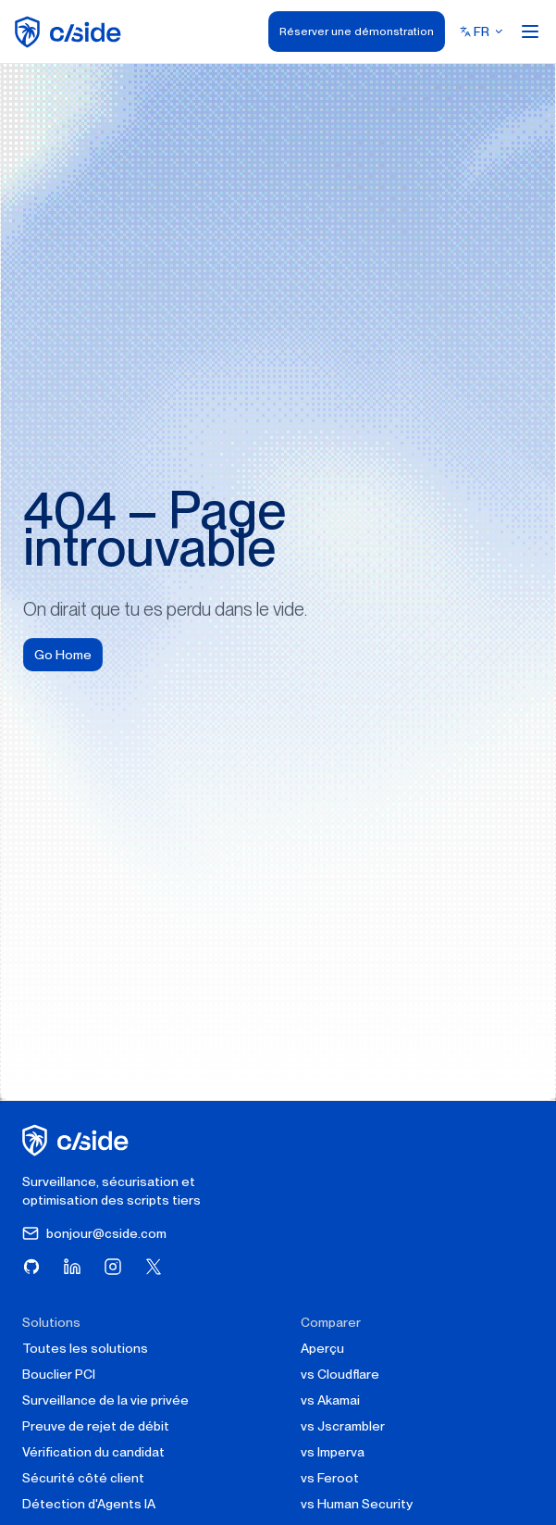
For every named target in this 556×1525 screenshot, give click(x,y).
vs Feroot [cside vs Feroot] (330, 1477)
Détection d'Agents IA (88, 1503)
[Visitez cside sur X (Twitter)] (153, 1266)
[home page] (71, 32)
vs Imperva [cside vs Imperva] (332, 1451)
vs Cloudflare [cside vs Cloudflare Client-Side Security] (340, 1374)
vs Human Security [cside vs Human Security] (357, 1503)
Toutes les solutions (85, 1348)
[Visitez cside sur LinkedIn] (72, 1266)
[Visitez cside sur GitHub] (31, 1266)
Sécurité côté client (83, 1477)
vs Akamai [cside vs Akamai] (330, 1400)
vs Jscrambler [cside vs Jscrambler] (343, 1426)
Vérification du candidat (93, 1451)
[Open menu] (530, 31)
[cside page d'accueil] (78, 1140)
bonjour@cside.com (94, 1233)
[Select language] (482, 31)
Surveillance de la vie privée (105, 1400)
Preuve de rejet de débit (95, 1426)
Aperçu (322, 1348)
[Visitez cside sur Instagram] (113, 1266)
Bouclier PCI (58, 1374)
